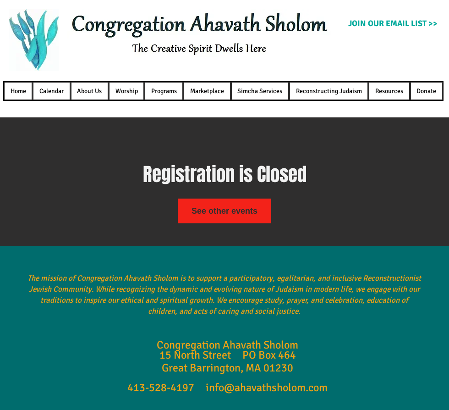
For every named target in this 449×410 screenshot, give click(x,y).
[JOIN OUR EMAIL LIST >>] (392, 24)
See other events (224, 211)
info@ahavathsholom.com (267, 387)
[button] (90, 91)
